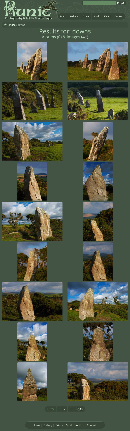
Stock (96, 16)
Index (12, 24)
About (107, 16)
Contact (119, 16)
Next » (79, 409)
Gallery (74, 16)
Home (36, 425)
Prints (86, 16)
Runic (63, 16)
